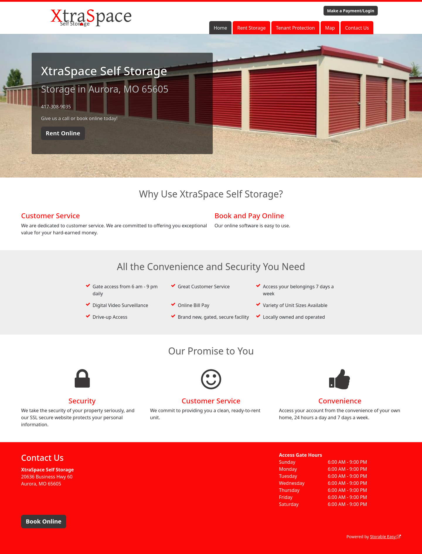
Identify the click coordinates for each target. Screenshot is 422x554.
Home (220, 28)
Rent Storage (251, 28)
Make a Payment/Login (350, 10)
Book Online (44, 521)
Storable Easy (385, 536)
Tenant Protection (295, 28)
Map (330, 28)
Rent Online (63, 133)
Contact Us (357, 28)
